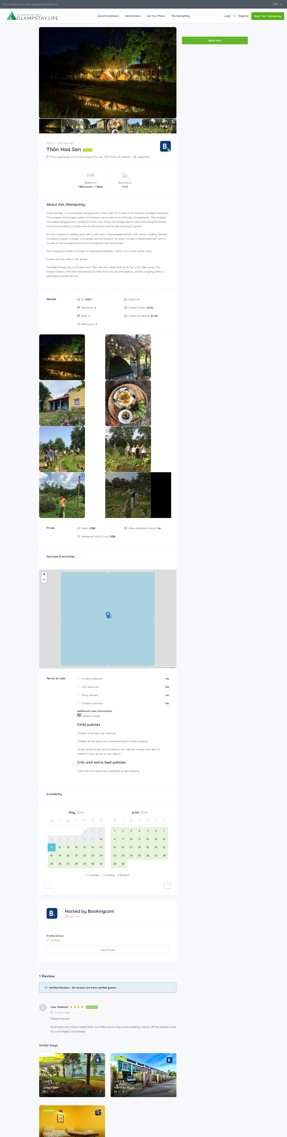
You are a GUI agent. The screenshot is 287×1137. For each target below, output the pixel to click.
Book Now (214, 31)
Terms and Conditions (215, 1099)
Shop (151, 1099)
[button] (277, 4)
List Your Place (156, 16)
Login (227, 16)
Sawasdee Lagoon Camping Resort (67, 1023)
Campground (103, 1074)
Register (243, 16)
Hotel (98, 1092)
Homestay (101, 1086)
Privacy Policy (210, 1105)
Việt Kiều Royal (124, 970)
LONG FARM (51, 970)
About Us (207, 1080)
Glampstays (102, 1080)
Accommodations (108, 16)
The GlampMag (180, 16)
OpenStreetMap (163, 552)
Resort (99, 1111)
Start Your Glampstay (267, 16)
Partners (153, 1092)
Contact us (208, 1092)
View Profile (108, 834)
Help (151, 1086)
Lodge (98, 1099)
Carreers (207, 1086)
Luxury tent (102, 1105)
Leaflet (153, 552)
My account (155, 1105)
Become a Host (157, 1074)
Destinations (133, 16)
